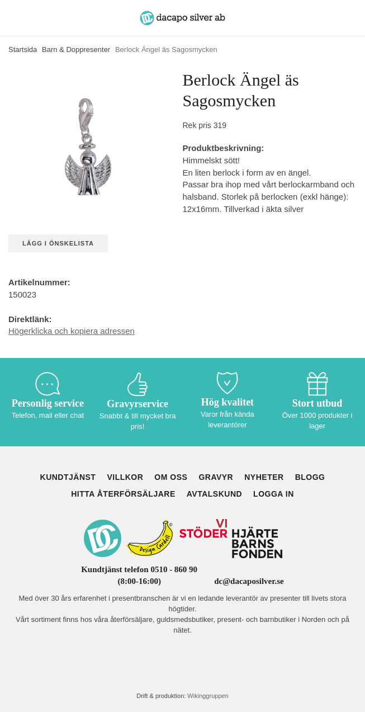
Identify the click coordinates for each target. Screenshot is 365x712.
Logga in (273, 493)
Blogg (310, 477)
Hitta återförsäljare (123, 493)
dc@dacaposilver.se (249, 581)
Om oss (170, 477)
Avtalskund (214, 493)
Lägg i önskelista (58, 243)
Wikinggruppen (207, 695)
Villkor (125, 477)
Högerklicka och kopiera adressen (71, 331)
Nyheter (263, 477)
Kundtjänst (68, 477)
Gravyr (215, 477)
